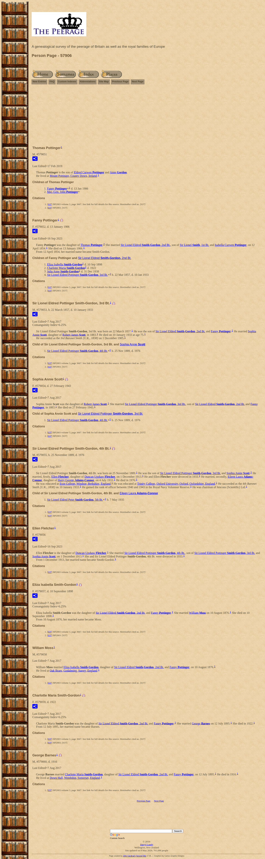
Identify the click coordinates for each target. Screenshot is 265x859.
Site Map (104, 81)
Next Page (137, 81)
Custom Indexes (67, 81)
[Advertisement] (146, 113)
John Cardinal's (129, 856)
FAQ (52, 81)
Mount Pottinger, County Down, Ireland (73, 175)
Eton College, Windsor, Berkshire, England (85, 483)
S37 (50, 204)
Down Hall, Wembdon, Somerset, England (75, 777)
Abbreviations (88, 81)
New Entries (39, 81)
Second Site (141, 856)
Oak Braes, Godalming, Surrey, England (73, 670)
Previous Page (120, 81)
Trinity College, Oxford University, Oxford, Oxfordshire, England (176, 483)
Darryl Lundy (146, 844)
